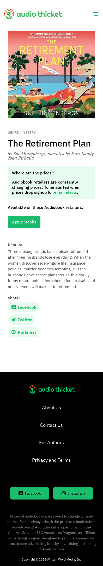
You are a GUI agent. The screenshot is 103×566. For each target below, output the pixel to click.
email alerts (65, 192)
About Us (51, 408)
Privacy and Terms (51, 460)
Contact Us (51, 425)
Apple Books (24, 221)
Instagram (73, 493)
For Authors (51, 443)
